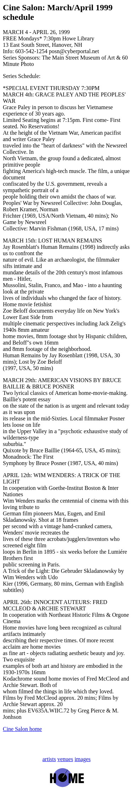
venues (65, 759)
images (82, 759)
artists (49, 759)
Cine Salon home (22, 729)
